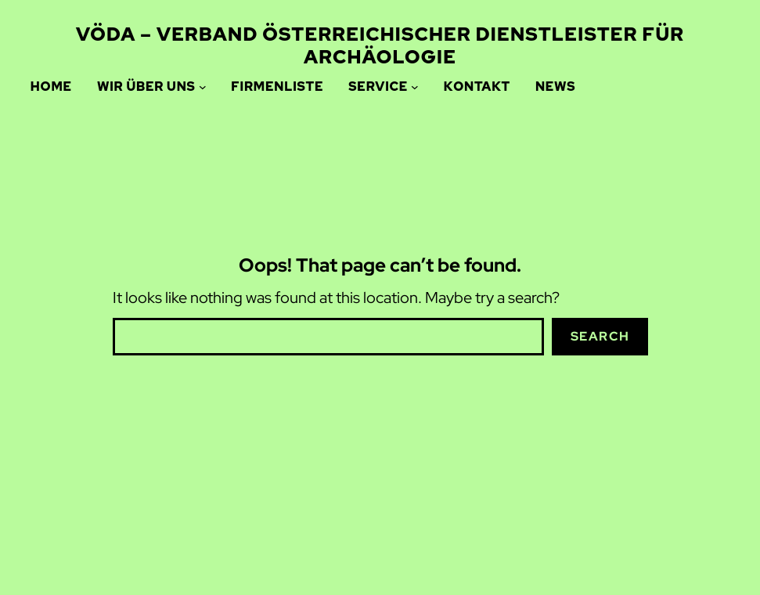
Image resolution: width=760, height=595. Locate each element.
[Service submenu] (415, 87)
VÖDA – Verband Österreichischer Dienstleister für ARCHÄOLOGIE (380, 45)
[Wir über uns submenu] (203, 87)
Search (600, 336)
